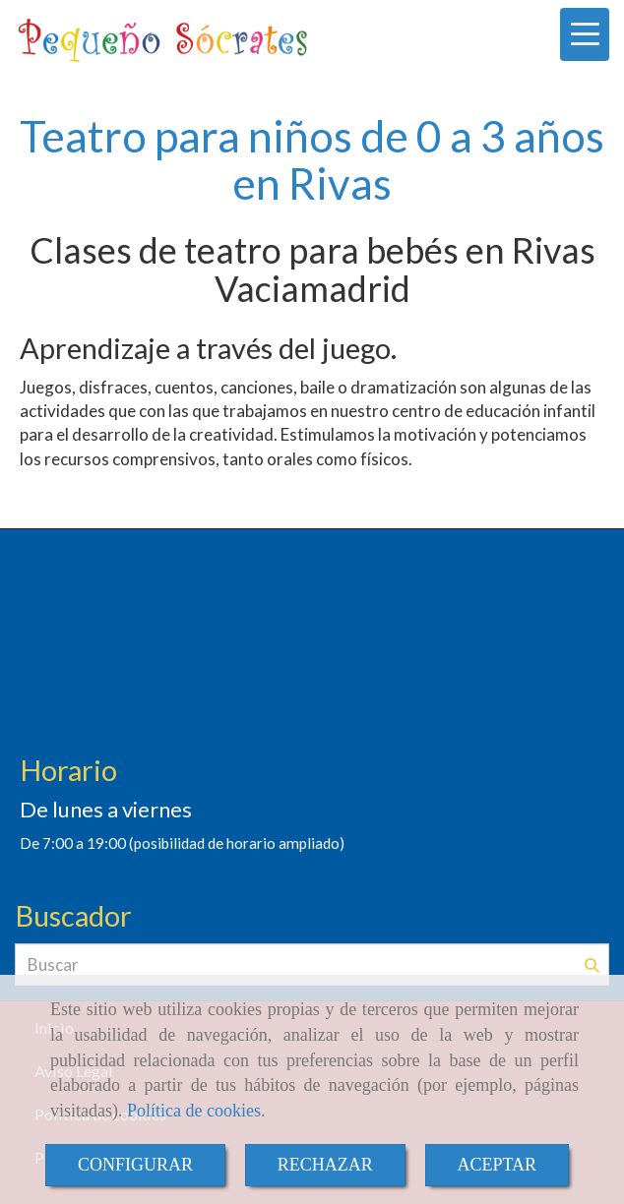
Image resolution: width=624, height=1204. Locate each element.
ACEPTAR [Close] (497, 1164)
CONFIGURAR (135, 1164)
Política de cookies (194, 1110)
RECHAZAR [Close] (325, 1164)
